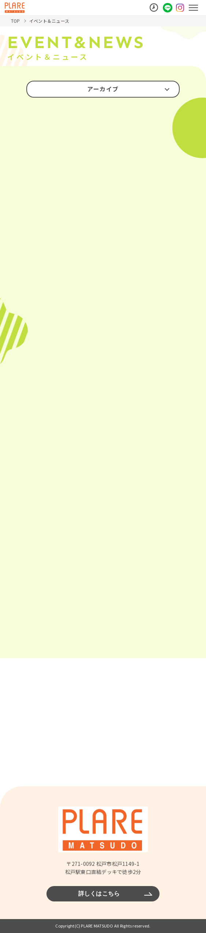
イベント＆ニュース (49, 21)
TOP (15, 21)
